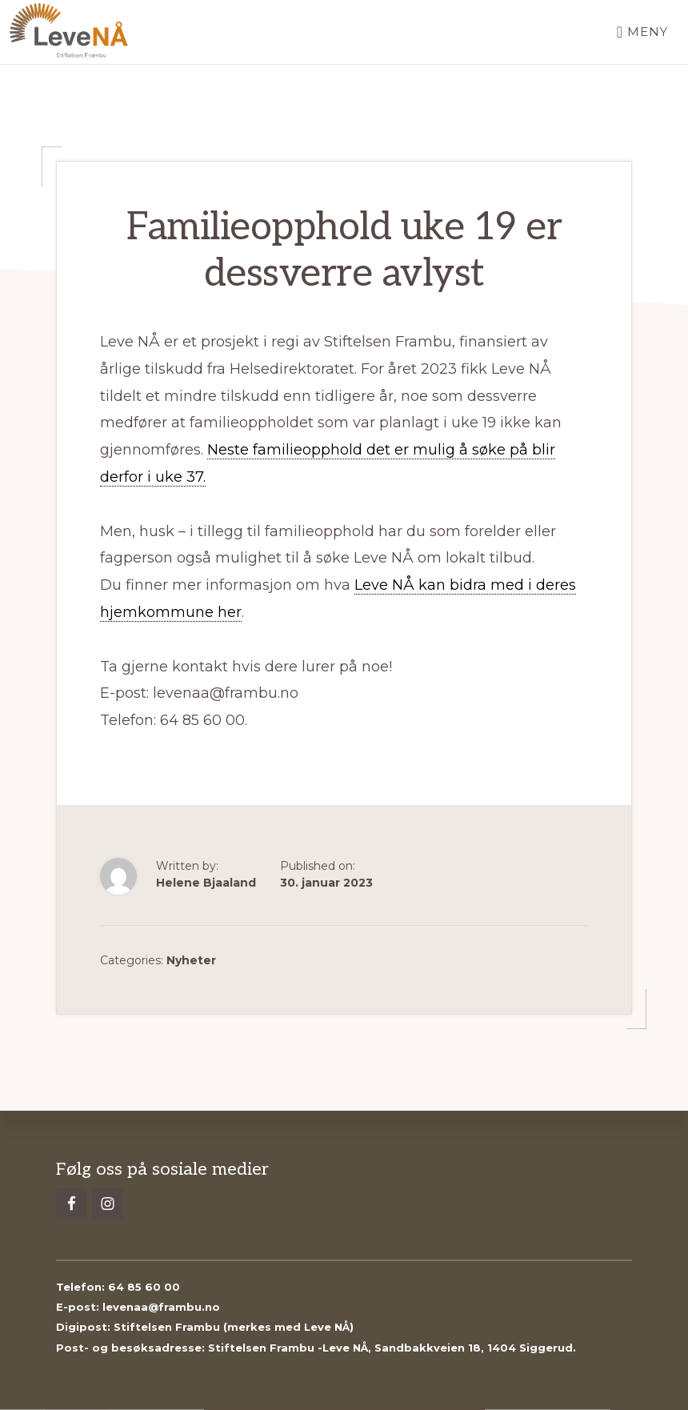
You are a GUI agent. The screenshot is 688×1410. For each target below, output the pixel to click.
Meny (647, 31)
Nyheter (191, 960)
